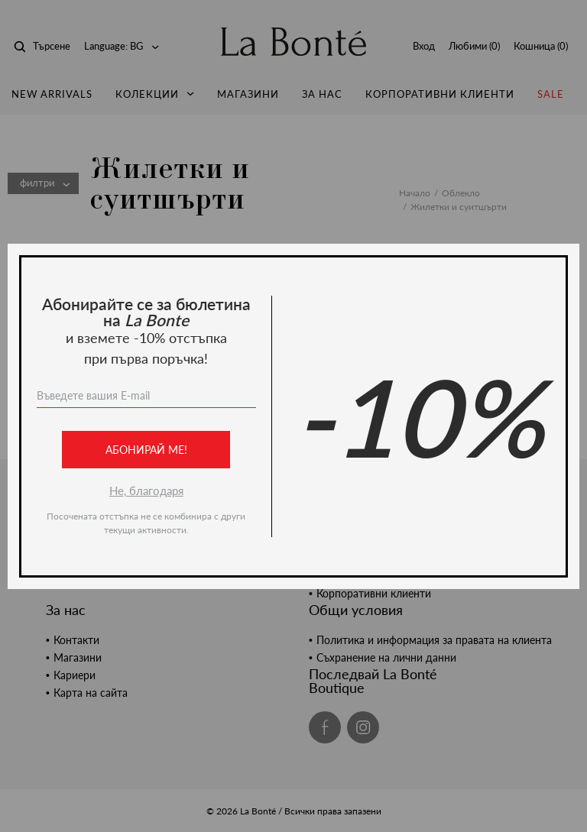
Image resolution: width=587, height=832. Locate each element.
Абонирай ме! (146, 449)
